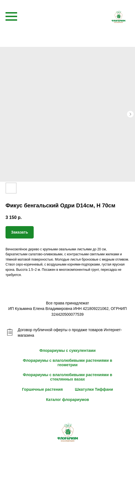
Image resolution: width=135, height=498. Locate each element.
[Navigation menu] (11, 16)
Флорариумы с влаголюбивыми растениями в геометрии (67, 362)
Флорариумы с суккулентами (67, 350)
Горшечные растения (42, 389)
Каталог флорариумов (67, 399)
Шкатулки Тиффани (94, 389)
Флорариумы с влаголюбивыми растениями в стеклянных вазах (67, 377)
